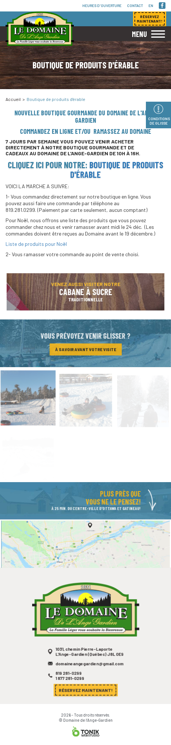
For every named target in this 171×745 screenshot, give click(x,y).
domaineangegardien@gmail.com (89, 666)
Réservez (150, 18)
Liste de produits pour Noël (36, 244)
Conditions (159, 120)
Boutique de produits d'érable (116, 169)
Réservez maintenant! (85, 690)
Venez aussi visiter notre (85, 293)
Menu (139, 34)
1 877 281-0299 (70, 680)
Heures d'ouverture (102, 5)
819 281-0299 (69, 675)
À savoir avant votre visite (85, 350)
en (150, 5)
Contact (135, 5)
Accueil (13, 99)
